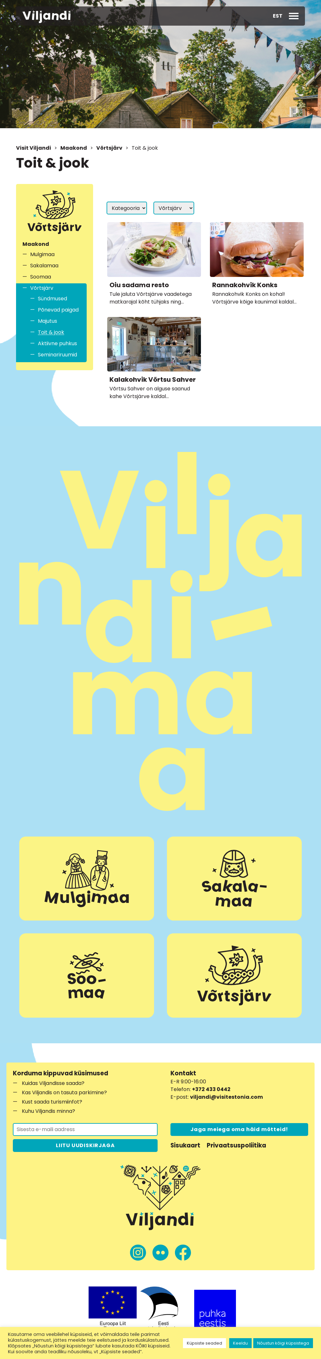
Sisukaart (185, 1145)
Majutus (47, 321)
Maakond (73, 148)
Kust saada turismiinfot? (52, 1101)
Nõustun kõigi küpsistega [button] (283, 1343)
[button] (278, 16)
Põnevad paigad (58, 309)
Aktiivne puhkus (57, 343)
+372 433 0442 (211, 1089)
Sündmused (52, 298)
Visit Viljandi (33, 148)
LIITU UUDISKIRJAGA (85, 1145)
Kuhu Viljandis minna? (48, 1111)
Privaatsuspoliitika (236, 1145)
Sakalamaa (44, 265)
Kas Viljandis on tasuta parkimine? (64, 1092)
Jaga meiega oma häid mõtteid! (239, 1129)
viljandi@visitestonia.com (226, 1097)
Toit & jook (51, 332)
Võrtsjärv (109, 148)
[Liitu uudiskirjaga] (85, 1129)
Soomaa (40, 276)
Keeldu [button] (240, 1343)
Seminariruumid (57, 354)
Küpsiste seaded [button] (204, 1343)
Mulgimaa (42, 254)
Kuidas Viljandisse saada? (53, 1083)
